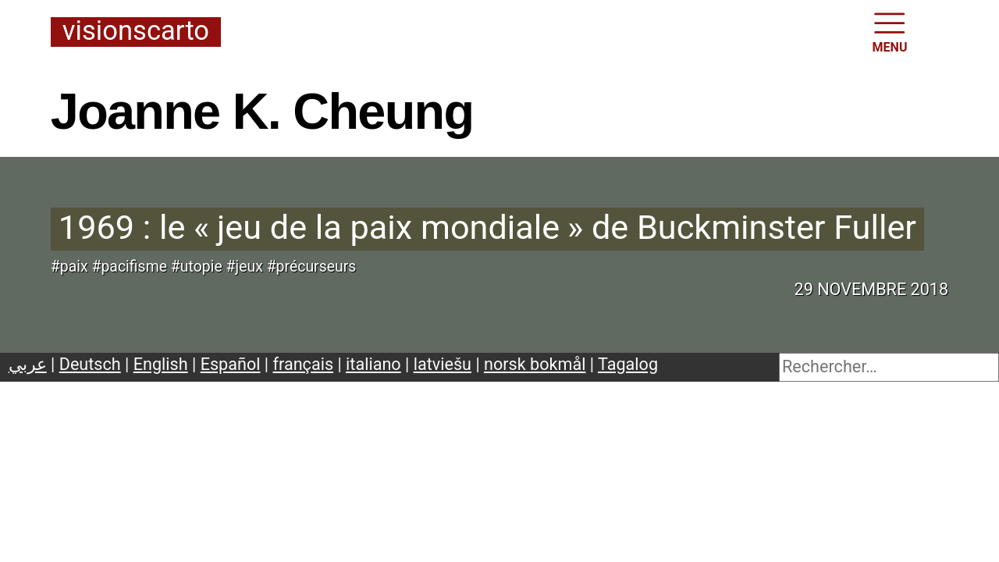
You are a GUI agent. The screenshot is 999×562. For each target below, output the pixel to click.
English (160, 364)
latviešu (442, 364)
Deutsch (90, 364)
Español (231, 364)
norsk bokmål (534, 364)
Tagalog (628, 364)
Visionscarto (135, 31)
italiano (373, 364)
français (303, 364)
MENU (890, 31)
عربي (28, 364)
